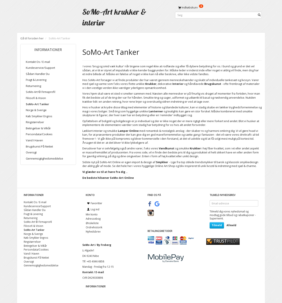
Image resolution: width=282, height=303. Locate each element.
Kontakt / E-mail (93, 272)
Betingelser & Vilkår (38, 128)
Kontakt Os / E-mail (38, 62)
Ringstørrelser (35, 122)
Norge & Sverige (36, 110)
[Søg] (259, 15)
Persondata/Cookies (39, 134)
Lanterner (156, 111)
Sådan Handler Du (38, 74)
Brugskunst (212, 84)
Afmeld (231, 225)
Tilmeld (217, 225)
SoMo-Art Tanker (37, 104)
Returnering (33, 86)
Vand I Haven (34, 140)
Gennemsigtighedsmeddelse (44, 158)
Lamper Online (128, 131)
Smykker (162, 162)
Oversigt (31, 152)
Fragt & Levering (36, 80)
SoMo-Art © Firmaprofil (40, 92)
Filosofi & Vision (36, 98)
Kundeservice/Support (40, 68)
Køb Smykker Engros (39, 116)
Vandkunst (166, 148)
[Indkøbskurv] (218, 7)
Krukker (195, 148)
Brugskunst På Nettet (39, 146)
